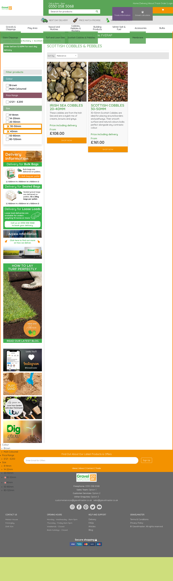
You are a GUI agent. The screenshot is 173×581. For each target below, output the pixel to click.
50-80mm (14, 135)
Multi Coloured (17, 88)
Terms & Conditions (139, 519)
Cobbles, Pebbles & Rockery (17, 40)
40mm (13, 131)
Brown (13, 85)
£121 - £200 (16, 101)
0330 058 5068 (61, 6)
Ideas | (75, 468)
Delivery (143, 3)
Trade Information (122, 11)
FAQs (91, 523)
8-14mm (13, 114)
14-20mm (14, 118)
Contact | (90, 468)
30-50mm (15, 126)
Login (170, 3)
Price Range (12, 95)
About (151, 3)
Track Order (160, 3)
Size (8, 108)
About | (82, 468)
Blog (91, 530)
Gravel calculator (142, 11)
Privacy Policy (136, 523)
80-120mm (15, 139)
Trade (98, 468)
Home (136, 3)
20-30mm (14, 121)
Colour (9, 78)
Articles (92, 526)
